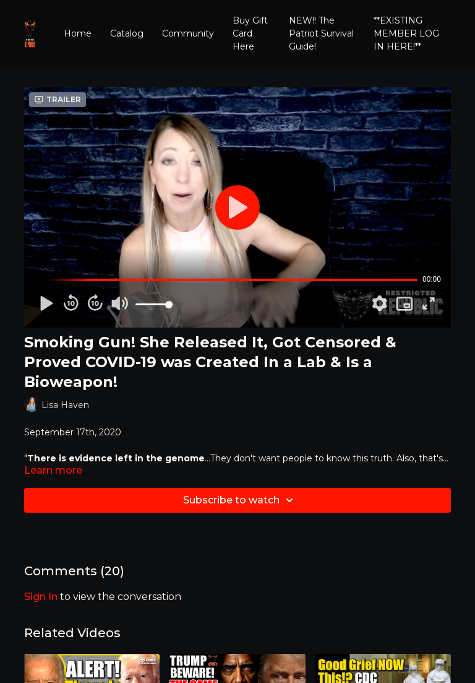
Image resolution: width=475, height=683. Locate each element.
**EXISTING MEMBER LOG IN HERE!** (406, 33)
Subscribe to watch (240, 500)
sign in (41, 597)
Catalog (126, 33)
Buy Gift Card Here (250, 33)
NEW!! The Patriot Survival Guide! (321, 33)
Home (78, 33)
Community (188, 33)
